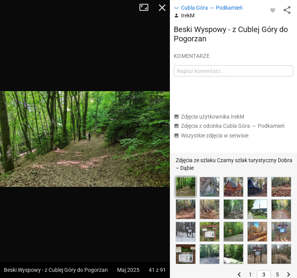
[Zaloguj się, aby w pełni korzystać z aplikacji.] (273, 10)
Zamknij (162, 7)
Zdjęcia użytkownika (209, 117)
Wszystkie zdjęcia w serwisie (211, 135)
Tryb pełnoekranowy (146, 7)
